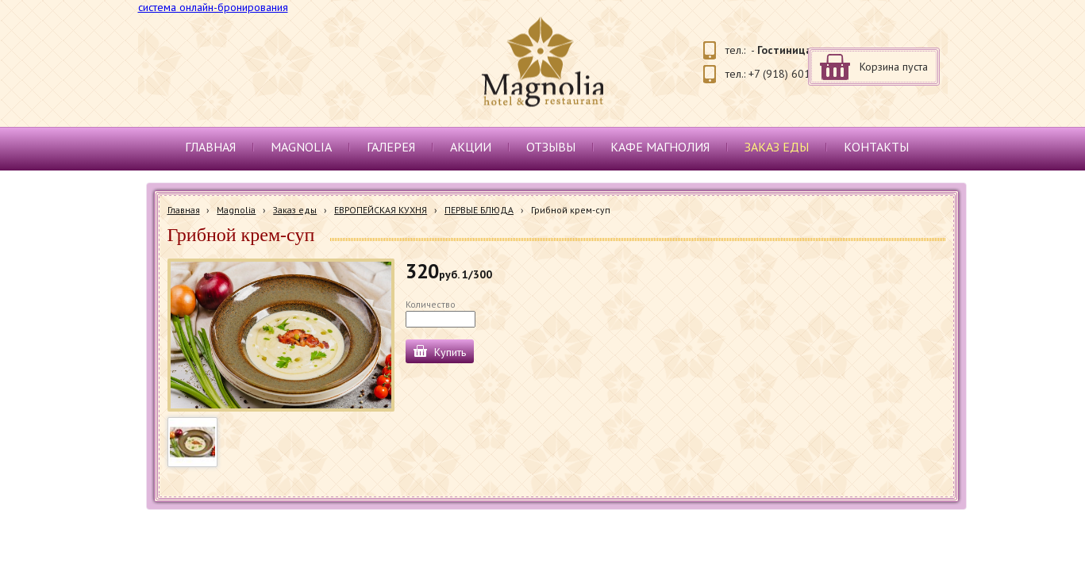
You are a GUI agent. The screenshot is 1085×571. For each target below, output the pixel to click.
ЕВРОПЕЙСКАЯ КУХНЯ (380, 210)
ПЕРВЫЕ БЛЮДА (479, 210)
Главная (210, 147)
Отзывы (550, 147)
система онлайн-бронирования (213, 7)
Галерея (391, 147)
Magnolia (301, 147)
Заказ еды (776, 147)
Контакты (876, 147)
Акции (470, 147)
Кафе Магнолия (660, 147)
